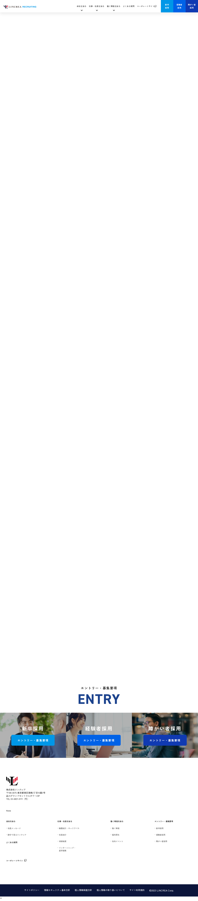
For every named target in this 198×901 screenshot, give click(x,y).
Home (8, 810)
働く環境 (115, 828)
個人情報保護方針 (83, 890)
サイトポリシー (31, 890)
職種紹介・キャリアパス (69, 828)
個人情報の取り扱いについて (111, 890)
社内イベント (117, 841)
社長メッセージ (14, 828)
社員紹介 (62, 834)
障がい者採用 (192, 6)
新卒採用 (167, 6)
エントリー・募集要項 (33, 740)
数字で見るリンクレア (17, 834)
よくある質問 (129, 6)
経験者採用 (179, 6)
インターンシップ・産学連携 (67, 849)
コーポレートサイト (146, 6)
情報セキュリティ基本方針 (57, 890)
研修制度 (62, 841)
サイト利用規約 (137, 890)
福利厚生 (115, 834)
